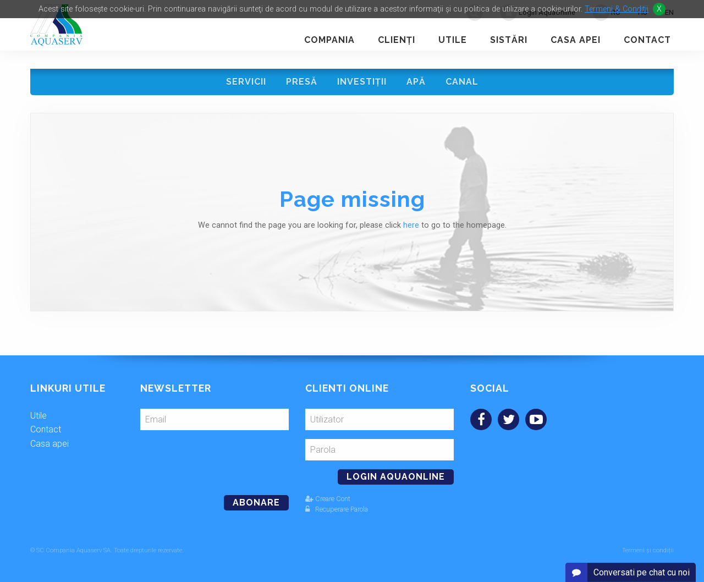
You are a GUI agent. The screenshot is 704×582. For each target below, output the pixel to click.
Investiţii (362, 81)
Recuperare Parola (336, 509)
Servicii (246, 81)
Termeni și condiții (648, 550)
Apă (416, 81)
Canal (462, 81)
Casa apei (576, 40)
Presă (301, 81)
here (411, 225)
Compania (329, 40)
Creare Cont (327, 499)
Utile (452, 40)
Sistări (508, 40)
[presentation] (215, 458)
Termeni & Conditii (616, 9)
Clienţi (396, 40)
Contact (647, 40)
